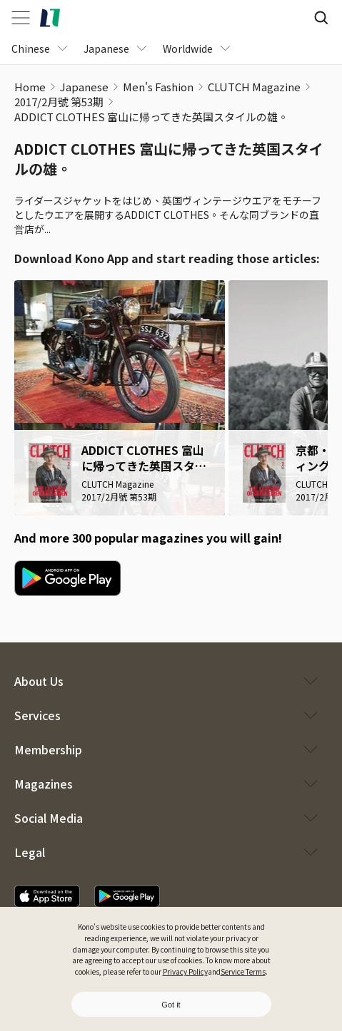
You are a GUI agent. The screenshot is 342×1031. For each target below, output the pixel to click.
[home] (50, 17)
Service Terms (243, 971)
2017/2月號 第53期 (59, 101)
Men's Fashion (158, 86)
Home (30, 86)
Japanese (84, 86)
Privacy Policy (185, 971)
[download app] (47, 896)
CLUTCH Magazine (254, 86)
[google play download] (67, 578)
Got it (170, 1004)
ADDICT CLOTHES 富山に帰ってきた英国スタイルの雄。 (151, 116)
